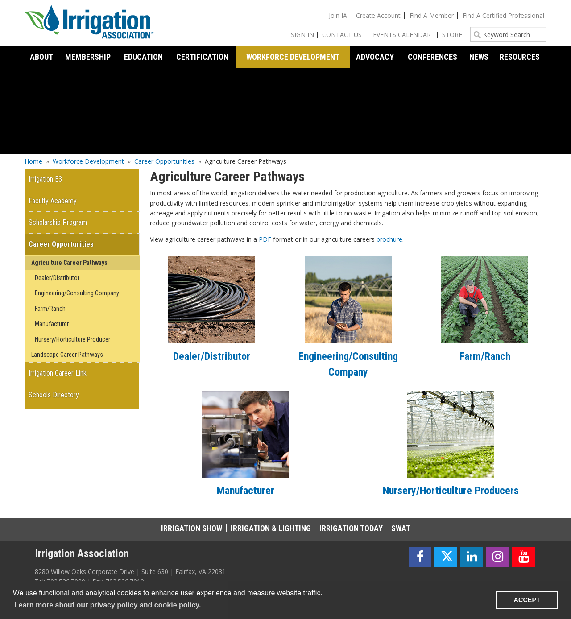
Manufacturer (245, 490)
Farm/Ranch (484, 356)
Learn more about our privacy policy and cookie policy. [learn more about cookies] (107, 605)
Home (33, 161)
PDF (265, 239)
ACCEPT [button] (527, 599)
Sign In (302, 34)
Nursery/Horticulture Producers (451, 490)
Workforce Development (88, 161)
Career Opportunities (164, 161)
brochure (389, 239)
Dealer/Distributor (211, 356)
